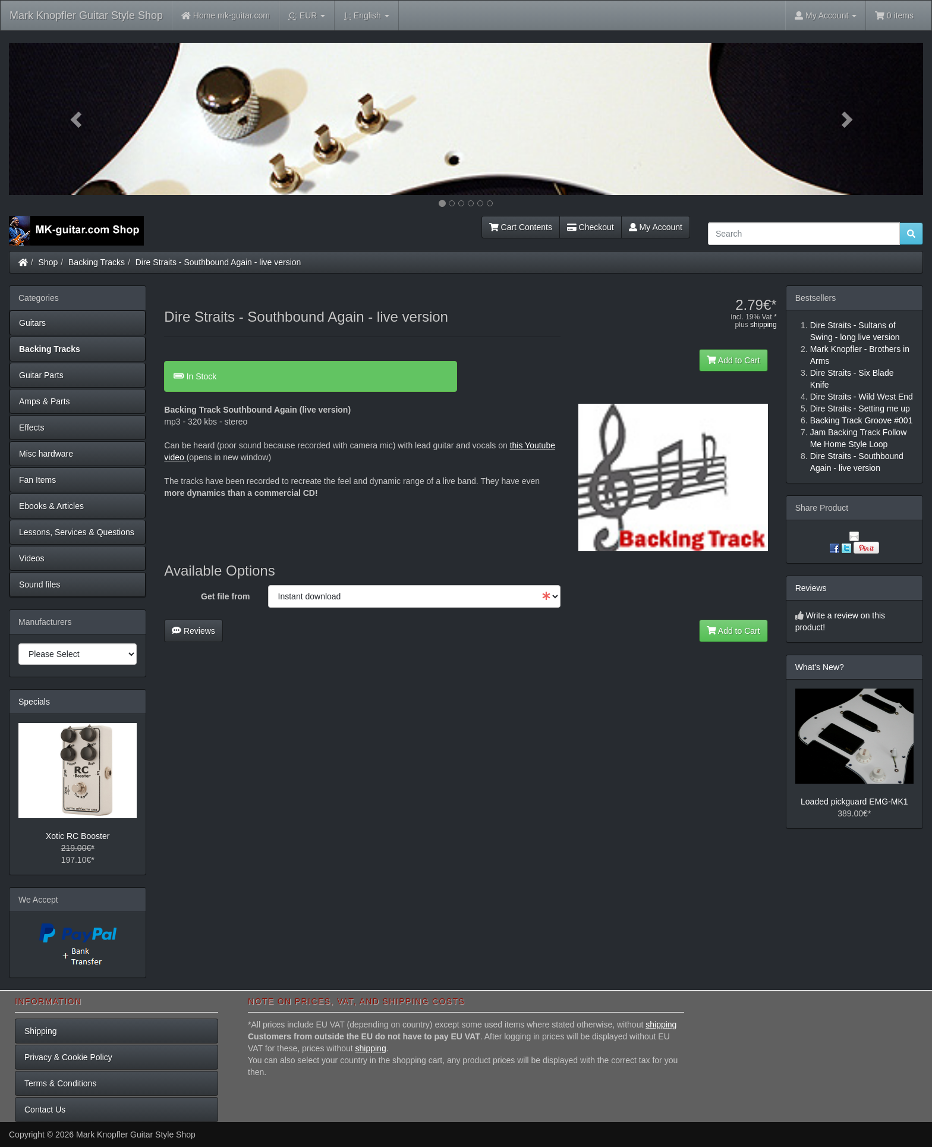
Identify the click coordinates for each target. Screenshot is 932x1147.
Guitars (32, 323)
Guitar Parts (41, 375)
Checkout (590, 227)
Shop (48, 262)
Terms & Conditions (60, 1083)
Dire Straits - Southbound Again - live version (218, 262)
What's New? (819, 667)
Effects (32, 427)
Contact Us (44, 1109)
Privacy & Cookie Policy (68, 1057)
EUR (307, 16)
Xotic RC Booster (77, 836)
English (366, 16)
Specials (34, 701)
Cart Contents (520, 227)
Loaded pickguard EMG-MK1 (854, 801)
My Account (655, 227)
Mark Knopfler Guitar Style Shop (86, 15)
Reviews (193, 631)
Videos (32, 558)
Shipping (40, 1031)
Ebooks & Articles (51, 506)
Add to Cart (733, 360)
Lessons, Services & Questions (76, 532)
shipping (763, 324)
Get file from (225, 596)
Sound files (39, 584)
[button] (77, 119)
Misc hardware (46, 453)
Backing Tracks (96, 262)
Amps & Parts (44, 401)
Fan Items (37, 480)
